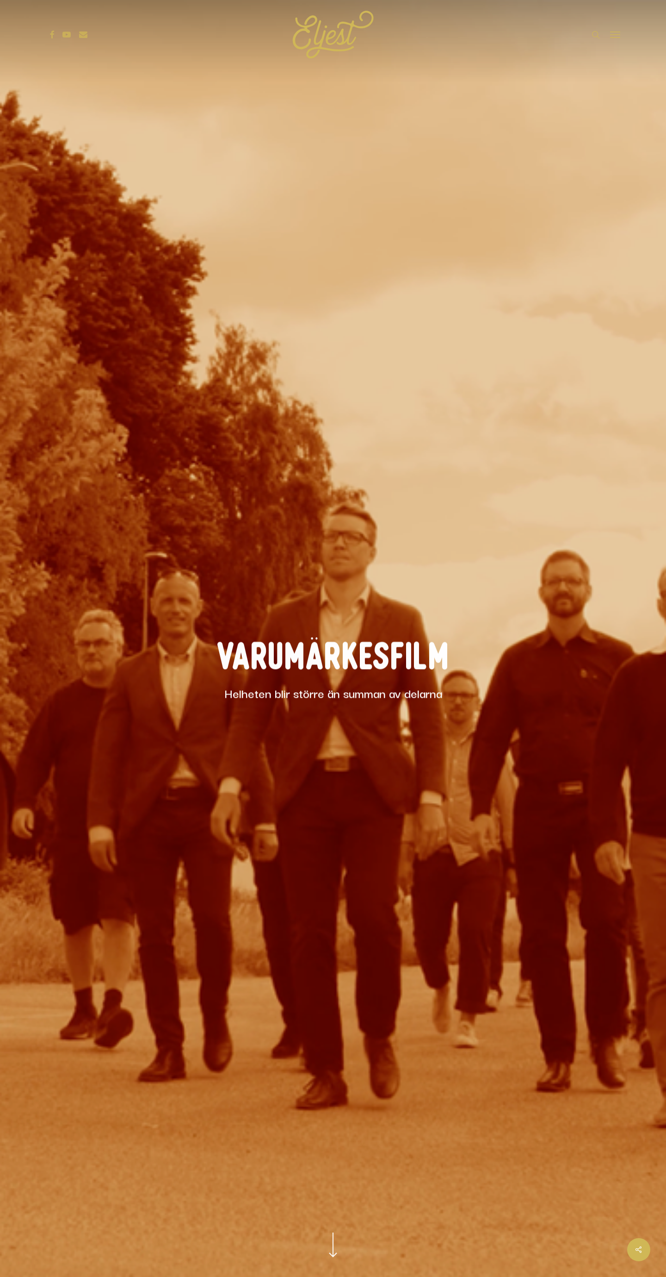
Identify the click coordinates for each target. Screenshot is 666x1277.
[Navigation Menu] (615, 34)
